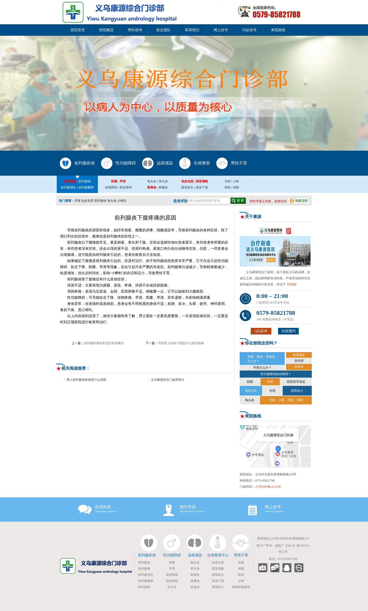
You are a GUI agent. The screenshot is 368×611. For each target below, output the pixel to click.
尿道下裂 (202, 187)
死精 (227, 187)
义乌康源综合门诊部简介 (168, 379)
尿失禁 (299, 361)
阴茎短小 (297, 390)
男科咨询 (135, 30)
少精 (236, 181)
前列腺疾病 (84, 163)
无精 (227, 181)
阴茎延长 (187, 187)
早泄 (77, 200)
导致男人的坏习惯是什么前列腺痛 (181, 343)
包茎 (272, 390)
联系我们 (192, 30)
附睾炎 (195, 575)
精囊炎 (163, 187)
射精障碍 (111, 187)
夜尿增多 (299, 355)
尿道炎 (299, 366)
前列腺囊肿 (86, 187)
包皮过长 (251, 390)
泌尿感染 (165, 163)
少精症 (121, 200)
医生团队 (163, 30)
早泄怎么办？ (262, 367)
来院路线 (278, 30)
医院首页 (78, 30)
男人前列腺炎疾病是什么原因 (86, 379)
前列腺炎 (100, 200)
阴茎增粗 (218, 568)
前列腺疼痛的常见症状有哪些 (104, 343)
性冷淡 (172, 587)
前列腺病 (144, 587)
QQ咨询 (261, 331)
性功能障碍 (126, 163)
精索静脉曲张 (241, 587)
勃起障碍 (126, 187)
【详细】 (292, 284)
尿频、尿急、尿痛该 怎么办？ (261, 359)
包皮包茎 (87, 200)
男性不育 (239, 163)
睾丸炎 (163, 181)
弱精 (236, 187)
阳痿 (250, 382)
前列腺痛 (84, 181)
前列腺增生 (68, 187)
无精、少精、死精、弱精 (286, 400)
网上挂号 (221, 30)
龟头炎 (151, 181)
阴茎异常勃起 (296, 382)
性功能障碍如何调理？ (275, 374)
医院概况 (106, 30)
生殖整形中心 (218, 555)
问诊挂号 (249, 30)
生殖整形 (202, 163)
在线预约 (288, 331)
